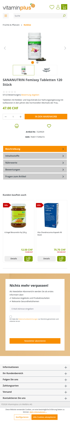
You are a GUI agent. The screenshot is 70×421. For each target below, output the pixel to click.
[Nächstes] (65, 48)
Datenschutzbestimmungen (28, 319)
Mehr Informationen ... (38, 412)
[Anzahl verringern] (5, 116)
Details (14, 258)
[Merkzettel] (52, 7)
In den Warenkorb (46, 116)
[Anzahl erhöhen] (21, 116)
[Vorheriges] (5, 48)
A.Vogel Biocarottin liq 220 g (16, 232)
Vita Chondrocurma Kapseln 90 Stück (49, 233)
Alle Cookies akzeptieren (44, 417)
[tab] (35, 149)
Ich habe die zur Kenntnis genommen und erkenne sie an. (34, 320)
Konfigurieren (22, 417)
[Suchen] (64, 15)
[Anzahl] (13, 116)
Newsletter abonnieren (35, 341)
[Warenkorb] (64, 7)
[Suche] (37, 15)
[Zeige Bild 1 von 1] (32, 62)
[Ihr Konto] (58, 7)
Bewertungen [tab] (35, 169)
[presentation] (30, 330)
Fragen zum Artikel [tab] (35, 176)
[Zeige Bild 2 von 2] (37, 62)
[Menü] (6, 15)
